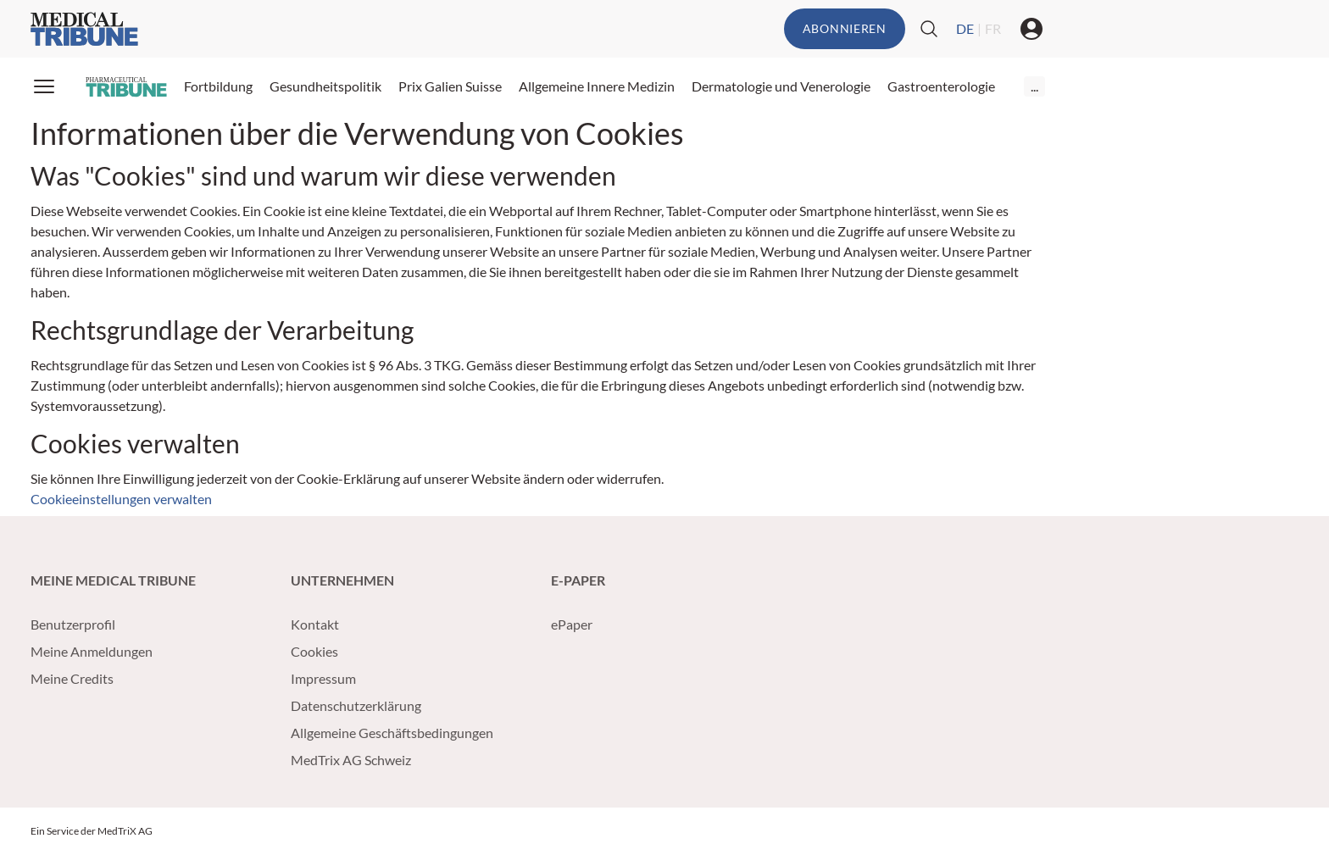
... (1034, 86)
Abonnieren (845, 28)
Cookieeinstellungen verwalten (121, 499)
